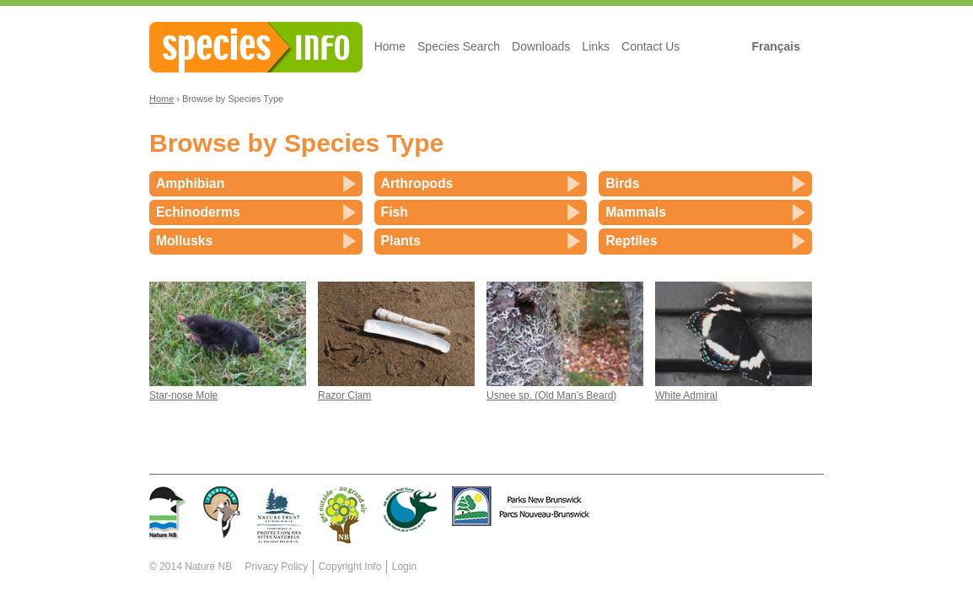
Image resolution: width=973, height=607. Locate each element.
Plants (401, 241)
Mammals (635, 212)
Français (775, 46)
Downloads (541, 46)
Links (596, 46)
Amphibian (190, 183)
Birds (622, 183)
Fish (394, 212)
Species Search (458, 46)
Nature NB (208, 566)
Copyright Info (350, 566)
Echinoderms (198, 212)
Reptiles (631, 241)
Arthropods (417, 183)
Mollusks (184, 241)
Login (404, 566)
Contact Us (650, 46)
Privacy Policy (277, 566)
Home (390, 46)
